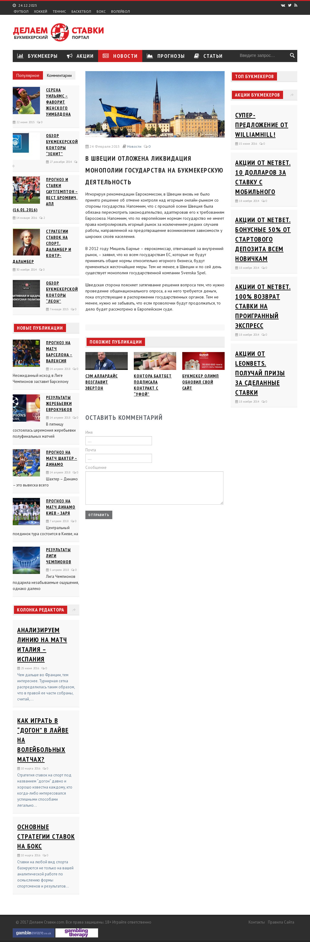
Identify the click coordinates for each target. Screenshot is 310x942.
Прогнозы (166, 55)
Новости (120, 55)
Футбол (21, 11)
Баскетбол (81, 11)
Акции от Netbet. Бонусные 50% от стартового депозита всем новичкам (263, 239)
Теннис (59, 11)
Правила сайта (281, 922)
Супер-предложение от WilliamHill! (261, 125)
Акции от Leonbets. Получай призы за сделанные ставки (260, 373)
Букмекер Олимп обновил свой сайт (200, 382)
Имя (89, 432)
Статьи (208, 55)
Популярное (27, 75)
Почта (90, 450)
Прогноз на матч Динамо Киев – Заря (60, 507)
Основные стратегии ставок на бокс (46, 836)
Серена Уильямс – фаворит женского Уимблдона (58, 102)
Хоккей (40, 11)
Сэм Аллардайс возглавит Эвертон (101, 382)
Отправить (98, 514)
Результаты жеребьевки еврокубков (59, 403)
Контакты (257, 922)
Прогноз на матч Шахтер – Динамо (61, 458)
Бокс (101, 11)
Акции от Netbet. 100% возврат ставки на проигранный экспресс (263, 306)
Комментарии (59, 75)
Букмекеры (37, 55)
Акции (80, 55)
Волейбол (120, 11)
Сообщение (96, 467)
